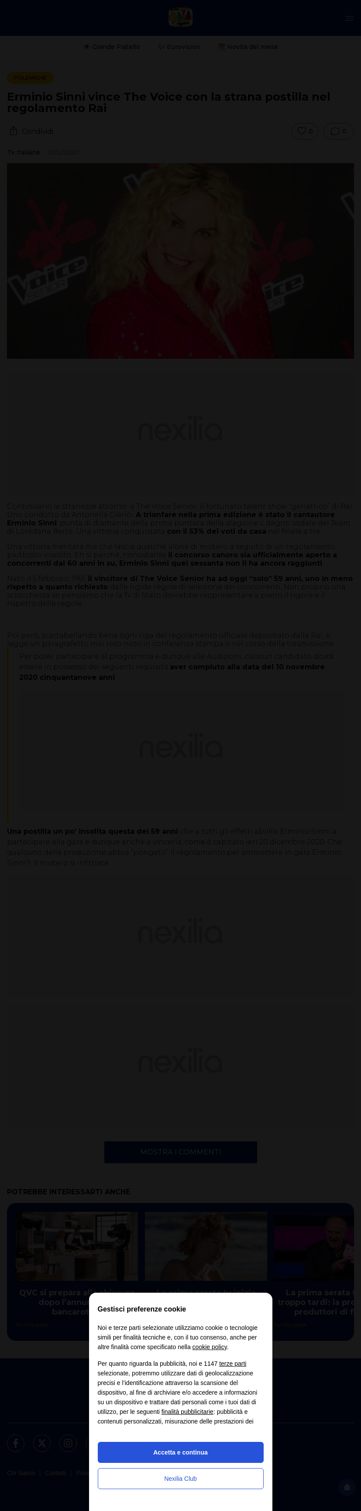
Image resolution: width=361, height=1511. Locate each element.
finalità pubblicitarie (187, 1411)
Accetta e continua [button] (180, 1452)
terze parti (232, 1363)
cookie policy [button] (210, 1346)
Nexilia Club (180, 1478)
